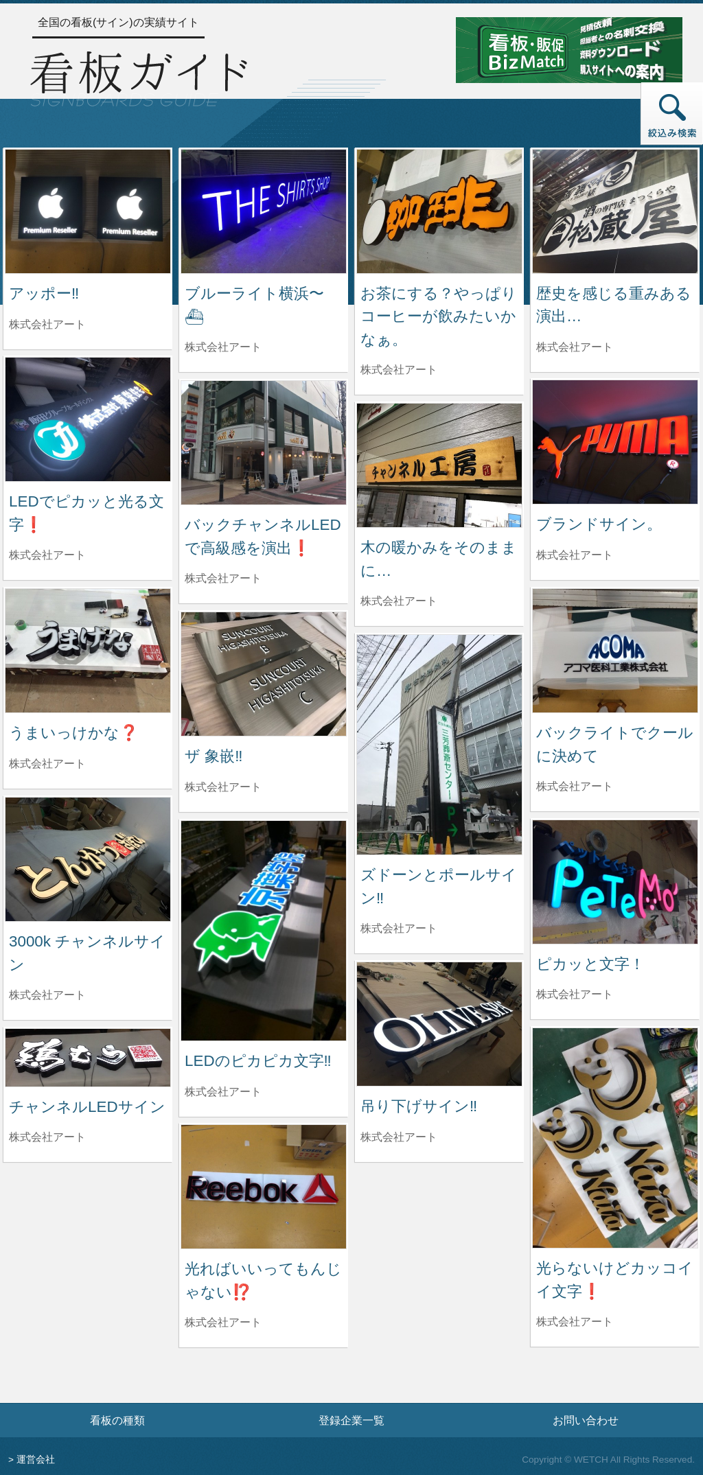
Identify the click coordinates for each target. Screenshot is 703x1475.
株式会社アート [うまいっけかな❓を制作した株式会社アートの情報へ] (47, 763)
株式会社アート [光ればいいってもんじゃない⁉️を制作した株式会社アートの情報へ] (223, 1322)
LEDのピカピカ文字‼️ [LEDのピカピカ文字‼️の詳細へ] (258, 1060)
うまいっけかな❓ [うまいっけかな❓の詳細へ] (74, 732)
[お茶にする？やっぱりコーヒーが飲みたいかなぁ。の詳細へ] (439, 210)
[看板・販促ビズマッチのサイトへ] (569, 49)
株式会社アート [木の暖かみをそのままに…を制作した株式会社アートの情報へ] (398, 601)
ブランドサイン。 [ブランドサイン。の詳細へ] (599, 524)
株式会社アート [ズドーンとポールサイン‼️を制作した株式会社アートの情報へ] (398, 928)
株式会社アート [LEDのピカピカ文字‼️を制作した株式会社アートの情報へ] (223, 1091)
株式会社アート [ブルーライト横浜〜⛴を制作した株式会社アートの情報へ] (223, 347)
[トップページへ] (138, 76)
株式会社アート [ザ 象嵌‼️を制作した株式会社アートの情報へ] (223, 787)
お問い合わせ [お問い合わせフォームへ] (586, 1420)
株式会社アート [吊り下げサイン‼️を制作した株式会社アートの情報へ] (398, 1137)
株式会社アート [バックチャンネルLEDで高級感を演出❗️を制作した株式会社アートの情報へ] (223, 578)
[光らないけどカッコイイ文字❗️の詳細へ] (615, 1137)
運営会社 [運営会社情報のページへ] (35, 1459)
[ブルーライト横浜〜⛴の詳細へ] (263, 210)
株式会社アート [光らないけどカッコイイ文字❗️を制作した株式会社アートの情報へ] (574, 1321)
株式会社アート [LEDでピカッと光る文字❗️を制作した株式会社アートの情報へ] (47, 555)
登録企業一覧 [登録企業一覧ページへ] (351, 1420)
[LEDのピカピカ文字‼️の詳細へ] (263, 930)
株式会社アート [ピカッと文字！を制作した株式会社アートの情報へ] (574, 994)
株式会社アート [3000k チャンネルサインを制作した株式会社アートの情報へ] (47, 995)
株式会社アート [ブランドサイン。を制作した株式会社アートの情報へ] (574, 555)
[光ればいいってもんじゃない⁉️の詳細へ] (263, 1186)
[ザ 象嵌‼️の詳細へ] (263, 673)
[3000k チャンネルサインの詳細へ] (87, 858)
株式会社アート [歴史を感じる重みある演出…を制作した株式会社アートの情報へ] (574, 347)
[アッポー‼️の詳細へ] (87, 210)
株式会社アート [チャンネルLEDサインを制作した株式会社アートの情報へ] (47, 1137)
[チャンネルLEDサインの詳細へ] (87, 1056)
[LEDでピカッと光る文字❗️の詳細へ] (87, 418)
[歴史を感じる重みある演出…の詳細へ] (615, 210)
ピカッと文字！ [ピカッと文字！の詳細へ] (590, 964)
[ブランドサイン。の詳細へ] (615, 441)
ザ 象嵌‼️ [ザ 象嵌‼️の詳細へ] (213, 756)
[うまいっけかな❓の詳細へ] (87, 649)
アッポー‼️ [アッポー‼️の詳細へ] (44, 293)
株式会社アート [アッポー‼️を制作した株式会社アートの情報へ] (47, 324)
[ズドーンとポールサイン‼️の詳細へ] (439, 744)
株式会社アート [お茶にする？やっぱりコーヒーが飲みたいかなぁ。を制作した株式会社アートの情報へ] (398, 369)
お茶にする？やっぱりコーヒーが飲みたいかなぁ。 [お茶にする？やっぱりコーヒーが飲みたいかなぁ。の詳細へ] (438, 316)
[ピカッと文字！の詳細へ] (615, 881)
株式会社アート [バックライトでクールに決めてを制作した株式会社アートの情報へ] (574, 786)
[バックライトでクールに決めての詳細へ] (615, 649)
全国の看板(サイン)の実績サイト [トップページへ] (118, 22)
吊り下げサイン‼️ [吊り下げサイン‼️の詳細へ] (418, 1106)
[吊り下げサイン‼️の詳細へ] (439, 1023)
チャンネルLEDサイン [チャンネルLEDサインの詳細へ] (87, 1106)
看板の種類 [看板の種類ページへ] (117, 1420)
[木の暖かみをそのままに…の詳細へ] (439, 464)
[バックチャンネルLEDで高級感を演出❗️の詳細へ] (263, 442)
